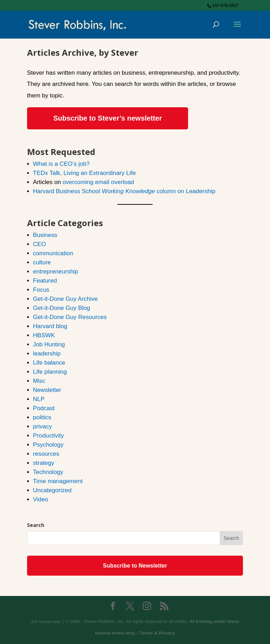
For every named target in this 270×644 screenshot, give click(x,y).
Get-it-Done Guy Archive (65, 299)
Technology (48, 472)
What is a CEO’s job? (61, 164)
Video (40, 499)
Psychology (48, 444)
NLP (39, 399)
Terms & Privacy (157, 633)
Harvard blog (50, 326)
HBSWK (44, 335)
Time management (58, 481)
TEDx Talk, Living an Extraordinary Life (84, 173)
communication (53, 253)
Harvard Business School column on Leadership (124, 191)
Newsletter (47, 390)
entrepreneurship (55, 271)
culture (42, 262)
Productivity (48, 435)
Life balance (49, 362)
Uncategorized (52, 490)
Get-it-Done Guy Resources (70, 317)
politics (42, 417)
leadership (46, 353)
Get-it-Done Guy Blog (61, 308)
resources (46, 453)
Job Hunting (49, 344)
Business (45, 235)
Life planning (50, 371)
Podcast (43, 408)
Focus (41, 289)
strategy (43, 463)
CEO (39, 244)
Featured (45, 280)
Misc (39, 381)
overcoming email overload (98, 182)
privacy (42, 426)
